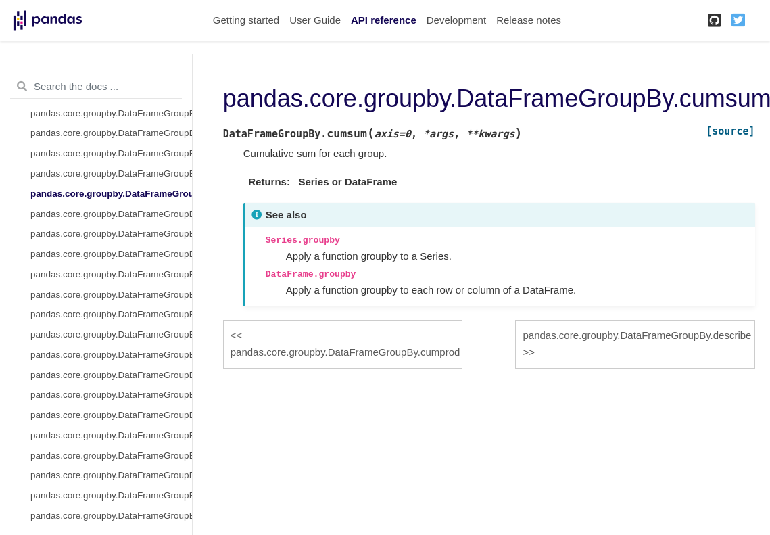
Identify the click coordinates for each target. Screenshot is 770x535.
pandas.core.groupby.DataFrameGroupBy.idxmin (111, 355)
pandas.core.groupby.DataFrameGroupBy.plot (111, 455)
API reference (383, 20)
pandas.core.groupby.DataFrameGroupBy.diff (111, 234)
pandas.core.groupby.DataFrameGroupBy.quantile (111, 475)
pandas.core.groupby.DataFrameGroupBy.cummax (111, 133)
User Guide (315, 20)
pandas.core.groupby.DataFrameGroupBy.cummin (111, 153)
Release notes (528, 20)
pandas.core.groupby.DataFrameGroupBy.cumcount (111, 113)
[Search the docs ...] (96, 86)
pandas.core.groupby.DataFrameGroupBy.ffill (111, 254)
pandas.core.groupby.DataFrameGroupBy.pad (111, 415)
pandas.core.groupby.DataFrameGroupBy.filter (111, 294)
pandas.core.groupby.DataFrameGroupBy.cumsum (111, 194)
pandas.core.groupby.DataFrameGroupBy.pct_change (111, 435)
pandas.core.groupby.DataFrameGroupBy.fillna (111, 274)
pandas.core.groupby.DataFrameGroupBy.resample (111, 516)
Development (456, 20)
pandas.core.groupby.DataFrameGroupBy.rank (111, 495)
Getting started (246, 20)
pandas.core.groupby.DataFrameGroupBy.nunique (111, 395)
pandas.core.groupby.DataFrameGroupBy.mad (111, 375)
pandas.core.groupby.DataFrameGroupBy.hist (111, 314)
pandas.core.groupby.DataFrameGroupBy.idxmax (111, 334)
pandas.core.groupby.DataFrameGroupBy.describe (111, 214)
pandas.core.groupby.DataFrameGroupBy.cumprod (111, 173)
